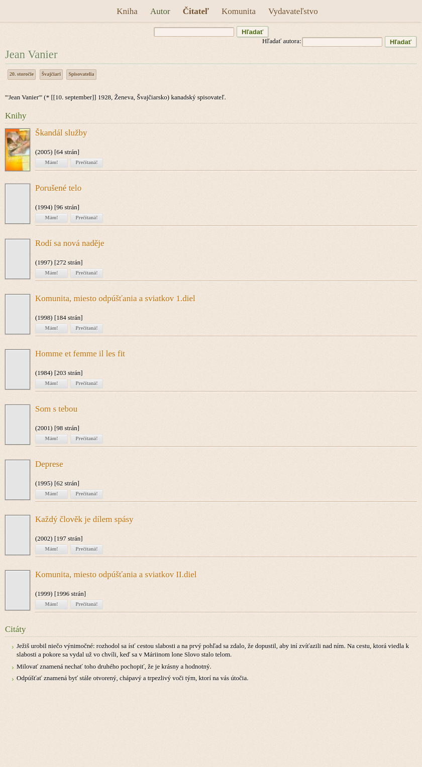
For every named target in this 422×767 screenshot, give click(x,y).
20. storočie (22, 74)
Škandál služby (61, 133)
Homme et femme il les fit (80, 353)
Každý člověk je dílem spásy (84, 519)
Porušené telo (58, 188)
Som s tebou (56, 409)
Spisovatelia (81, 74)
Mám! (51, 162)
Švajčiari (51, 74)
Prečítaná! (86, 162)
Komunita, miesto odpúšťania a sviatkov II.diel (116, 574)
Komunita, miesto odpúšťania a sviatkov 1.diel (115, 298)
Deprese (49, 464)
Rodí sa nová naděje (69, 243)
